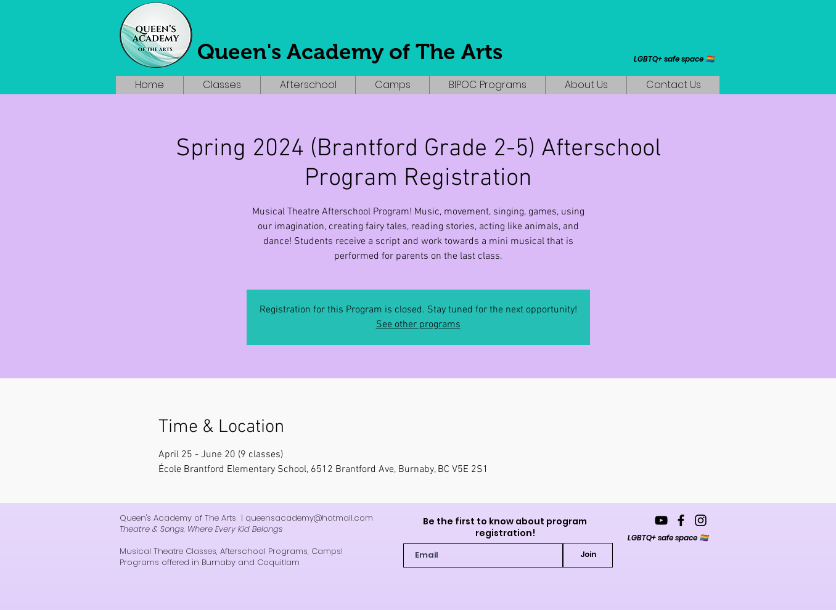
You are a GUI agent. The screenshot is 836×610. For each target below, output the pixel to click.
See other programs (418, 325)
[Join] (588, 555)
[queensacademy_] (700, 520)
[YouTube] (661, 520)
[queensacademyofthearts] (681, 520)
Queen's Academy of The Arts (349, 51)
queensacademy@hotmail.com (309, 518)
